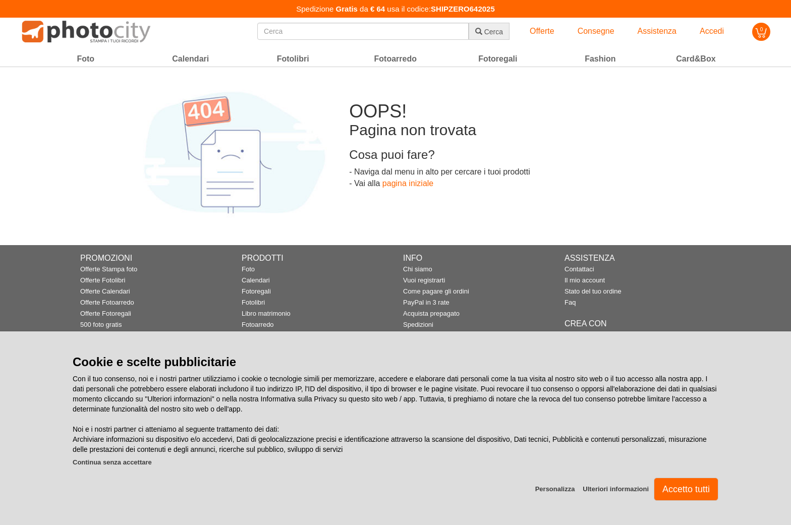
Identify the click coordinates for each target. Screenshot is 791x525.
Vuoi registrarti (424, 280)
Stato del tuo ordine (593, 291)
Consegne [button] (596, 31)
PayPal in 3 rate (426, 302)
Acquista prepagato (431, 313)
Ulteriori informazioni (616, 489)
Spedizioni (418, 324)
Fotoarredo (258, 324)
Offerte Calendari (105, 291)
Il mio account (584, 280)
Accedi (712, 31)
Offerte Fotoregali (105, 313)
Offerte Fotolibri (102, 280)
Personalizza (555, 489)
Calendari (256, 280)
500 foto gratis (101, 324)
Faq (570, 302)
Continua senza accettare (112, 462)
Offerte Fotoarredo (107, 302)
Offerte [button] (542, 31)
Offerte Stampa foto (108, 269)
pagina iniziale (407, 183)
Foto (248, 269)
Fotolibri (253, 302)
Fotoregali (256, 291)
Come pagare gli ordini (436, 291)
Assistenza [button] (657, 31)
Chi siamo (417, 269)
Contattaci (579, 269)
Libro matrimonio (266, 313)
